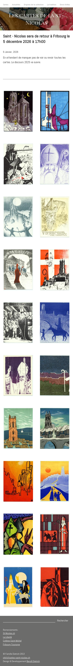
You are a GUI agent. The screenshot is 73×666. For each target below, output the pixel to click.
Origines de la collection (34, 4)
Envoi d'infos (65, 4)
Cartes (5, 4)
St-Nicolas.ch (9, 633)
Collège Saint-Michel (12, 640)
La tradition (51, 4)
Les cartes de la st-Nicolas (36, 19)
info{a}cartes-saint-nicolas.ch (16, 657)
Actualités (16, 4)
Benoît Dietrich (33, 661)
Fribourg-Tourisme (11, 644)
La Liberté (7, 637)
